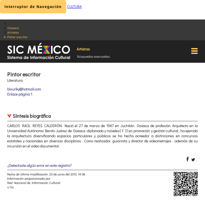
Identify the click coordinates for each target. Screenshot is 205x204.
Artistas (13, 32)
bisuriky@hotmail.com (24, 89)
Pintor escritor (17, 36)
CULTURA (74, 6)
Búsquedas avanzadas (93, 56)
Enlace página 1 (19, 94)
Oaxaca (13, 27)
